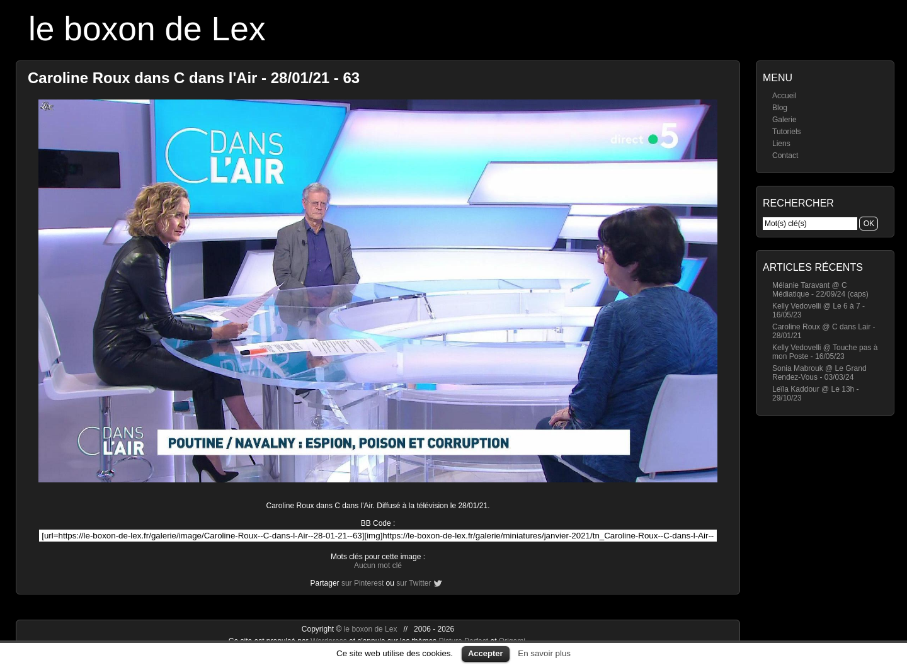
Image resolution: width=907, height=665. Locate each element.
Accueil (784, 95)
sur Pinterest (362, 583)
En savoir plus (544, 653)
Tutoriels (786, 131)
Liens (781, 143)
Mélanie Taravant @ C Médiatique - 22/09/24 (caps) (820, 289)
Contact (785, 155)
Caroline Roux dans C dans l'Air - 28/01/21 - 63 (194, 77)
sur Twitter (413, 583)
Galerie (784, 119)
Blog (779, 107)
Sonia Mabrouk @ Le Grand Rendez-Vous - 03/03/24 (819, 373)
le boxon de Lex (147, 28)
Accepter (485, 653)
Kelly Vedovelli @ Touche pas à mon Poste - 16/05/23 (824, 352)
